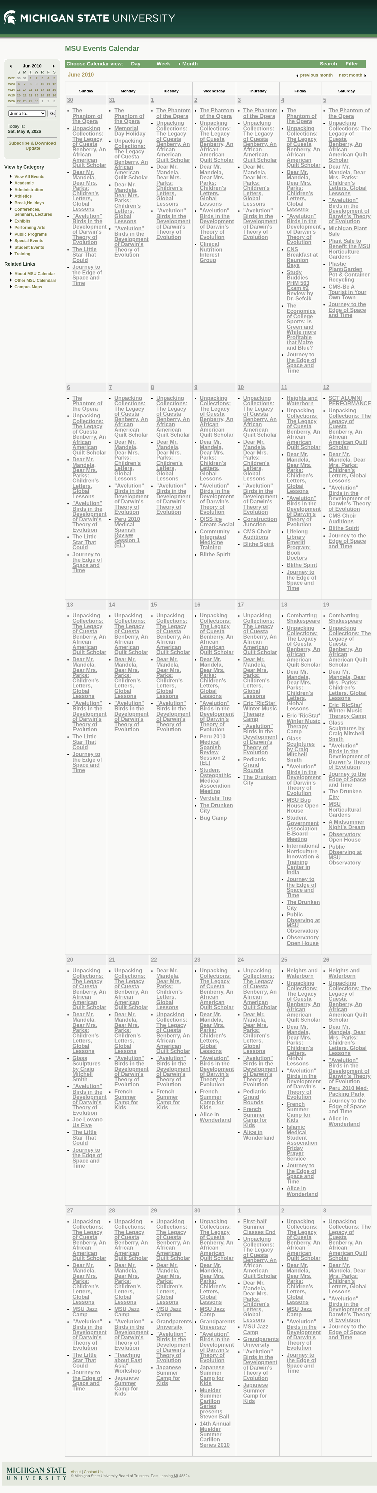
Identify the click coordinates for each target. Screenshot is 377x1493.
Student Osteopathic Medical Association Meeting (215, 780)
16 (36, 89)
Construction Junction (260, 522)
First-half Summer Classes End (259, 1226)
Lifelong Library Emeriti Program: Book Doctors (299, 544)
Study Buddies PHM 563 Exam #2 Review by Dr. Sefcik (300, 285)
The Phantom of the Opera (87, 115)
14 (25, 89)
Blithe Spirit (215, 554)
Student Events (29, 247)
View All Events (29, 176)
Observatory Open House (303, 940)
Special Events (28, 240)
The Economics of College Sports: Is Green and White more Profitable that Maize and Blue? (301, 326)
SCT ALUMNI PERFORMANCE (349, 401)
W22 (11, 78)
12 (54, 84)
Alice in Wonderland (215, 1117)
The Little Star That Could (84, 254)
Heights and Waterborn (302, 401)
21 (25, 95)
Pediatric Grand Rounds (254, 764)
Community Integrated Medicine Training (215, 539)
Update (33, 148)
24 (42, 95)
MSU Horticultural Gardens (344, 809)
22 (30, 95)
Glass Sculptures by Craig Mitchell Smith (301, 749)
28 (25, 101)
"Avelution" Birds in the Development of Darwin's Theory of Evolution (89, 229)
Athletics (23, 196)
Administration (28, 189)
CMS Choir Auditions (257, 534)
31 (25, 78)
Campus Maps (28, 287)
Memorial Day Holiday (129, 131)
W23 (11, 84)
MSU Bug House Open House (303, 805)
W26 (11, 101)
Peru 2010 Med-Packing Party (348, 1091)
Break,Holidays (29, 203)
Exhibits (22, 221)
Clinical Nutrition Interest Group (211, 252)
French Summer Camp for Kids (126, 1099)
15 (30, 89)
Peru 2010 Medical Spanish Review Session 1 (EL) (127, 532)
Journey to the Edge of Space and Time (87, 275)
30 (19, 78)
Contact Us (93, 1472)
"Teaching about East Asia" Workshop (128, 1363)
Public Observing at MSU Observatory (303, 922)
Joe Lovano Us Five (87, 1122)
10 (42, 84)
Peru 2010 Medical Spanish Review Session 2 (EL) (212, 749)
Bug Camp (213, 818)
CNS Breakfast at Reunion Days (302, 257)
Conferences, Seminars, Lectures (33, 212)
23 (36, 95)
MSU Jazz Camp (85, 1312)
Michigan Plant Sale (347, 231)
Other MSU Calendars (35, 280)
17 (42, 89)
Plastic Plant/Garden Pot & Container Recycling (349, 272)
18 (48, 89)
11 (48, 84)
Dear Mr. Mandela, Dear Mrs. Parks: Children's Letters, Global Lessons (85, 190)
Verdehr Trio (215, 798)
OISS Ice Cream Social (217, 522)
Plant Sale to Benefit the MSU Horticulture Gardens (349, 249)
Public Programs (30, 234)
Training (22, 254)
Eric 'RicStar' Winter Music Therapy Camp (260, 711)
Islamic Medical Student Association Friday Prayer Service (302, 1143)
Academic (24, 183)
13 (19, 89)
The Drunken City (216, 808)
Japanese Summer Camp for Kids (126, 1386)
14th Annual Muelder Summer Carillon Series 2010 (215, 1434)
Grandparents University (174, 1324)
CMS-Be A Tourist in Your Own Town (347, 292)
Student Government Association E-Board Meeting (303, 828)
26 (54, 95)
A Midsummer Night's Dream (346, 824)
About (76, 1472)
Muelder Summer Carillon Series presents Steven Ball (214, 1403)
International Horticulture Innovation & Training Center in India (303, 859)
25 (48, 95)
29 (30, 101)
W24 (11, 89)
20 (19, 95)
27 (19, 101)
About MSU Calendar (34, 273)
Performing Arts (29, 227)
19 (54, 89)
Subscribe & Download (32, 143)
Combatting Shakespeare (303, 618)
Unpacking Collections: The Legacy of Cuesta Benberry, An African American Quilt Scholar (89, 146)
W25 (11, 95)
